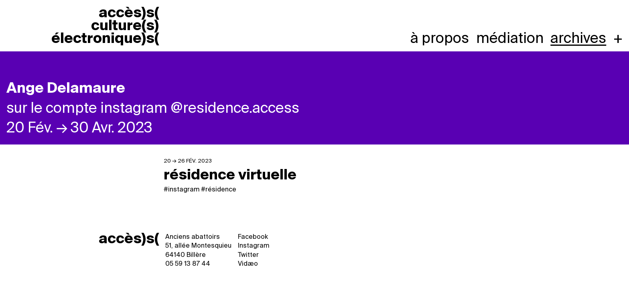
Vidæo (248, 263)
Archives (578, 38)
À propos (439, 38)
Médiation (510, 38)
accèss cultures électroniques (105, 25)
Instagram (253, 245)
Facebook (253, 236)
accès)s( (129, 238)
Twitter (248, 254)
